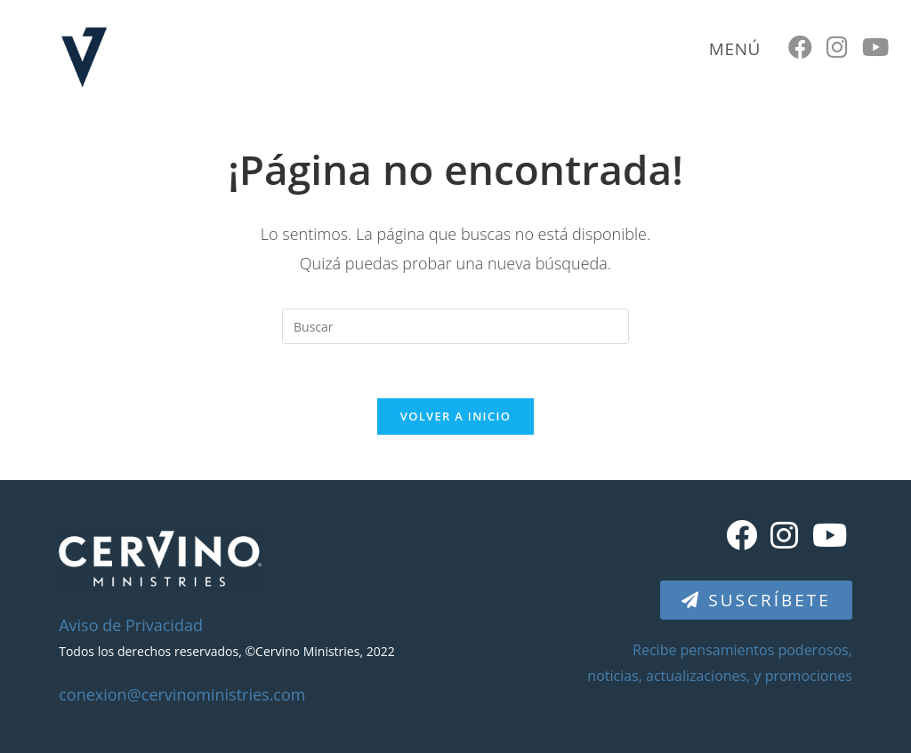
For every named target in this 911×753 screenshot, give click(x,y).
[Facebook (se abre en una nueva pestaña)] (800, 47)
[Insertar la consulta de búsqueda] (455, 326)
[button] (755, 600)
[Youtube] (829, 535)
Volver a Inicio (455, 416)
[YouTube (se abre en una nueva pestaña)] (875, 47)
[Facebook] (741, 535)
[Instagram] (784, 535)
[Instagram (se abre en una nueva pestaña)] (837, 47)
